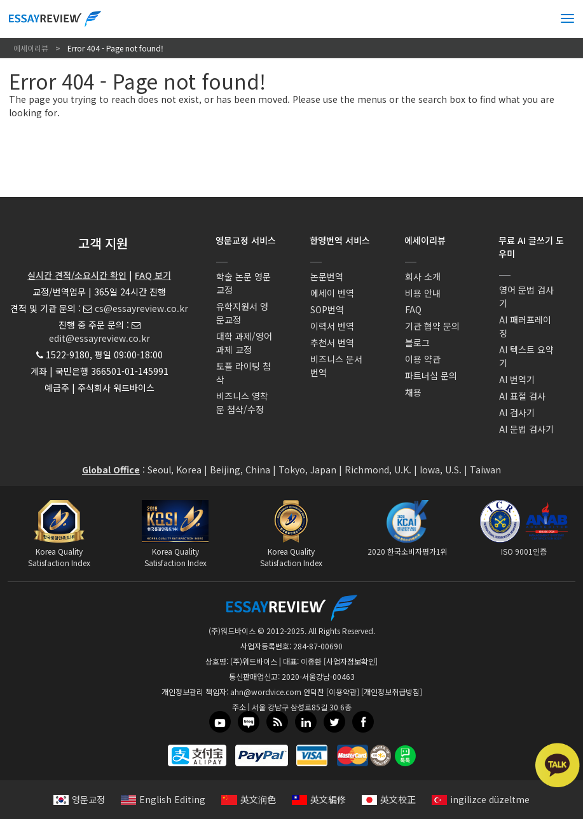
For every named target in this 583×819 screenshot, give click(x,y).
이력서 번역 (332, 326)
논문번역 (326, 276)
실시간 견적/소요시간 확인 (77, 275)
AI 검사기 (517, 412)
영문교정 (79, 799)
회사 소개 (423, 276)
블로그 (417, 342)
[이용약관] (342, 691)
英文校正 (389, 799)
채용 (413, 392)
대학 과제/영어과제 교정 (244, 343)
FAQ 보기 (153, 275)
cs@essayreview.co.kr (141, 308)
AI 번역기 (517, 379)
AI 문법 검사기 (526, 429)
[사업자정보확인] (351, 661)
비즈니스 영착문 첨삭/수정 (242, 402)
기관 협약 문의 (432, 326)
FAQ (413, 309)
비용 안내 (423, 293)
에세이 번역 (332, 293)
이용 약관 (423, 359)
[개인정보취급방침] (391, 691)
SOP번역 (327, 309)
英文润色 (248, 799)
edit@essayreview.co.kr (99, 338)
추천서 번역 (332, 342)
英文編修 (319, 799)
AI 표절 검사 (522, 395)
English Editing (163, 799)
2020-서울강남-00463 (318, 676)
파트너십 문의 (431, 375)
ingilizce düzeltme (481, 799)
